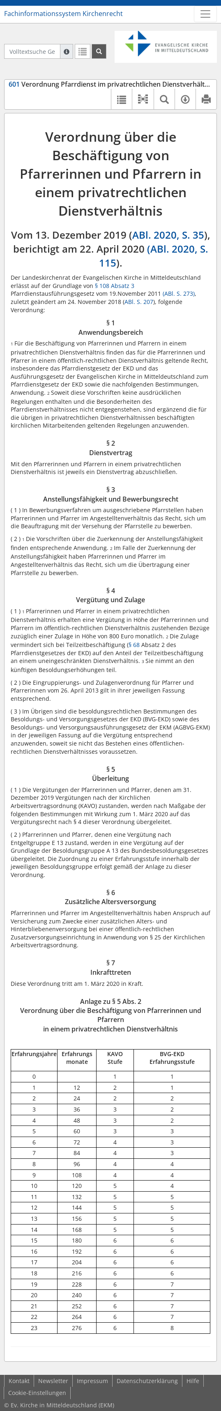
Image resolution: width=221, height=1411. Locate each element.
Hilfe (192, 1381)
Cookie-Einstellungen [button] (37, 1393)
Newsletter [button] (53, 1381)
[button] (143, 99)
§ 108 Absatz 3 (114, 286)
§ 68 (134, 645)
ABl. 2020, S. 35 (168, 235)
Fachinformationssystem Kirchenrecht (63, 13)
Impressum (92, 1381)
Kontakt (19, 1381)
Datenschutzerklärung (147, 1381)
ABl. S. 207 (138, 302)
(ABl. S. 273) (179, 293)
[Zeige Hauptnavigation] (205, 14)
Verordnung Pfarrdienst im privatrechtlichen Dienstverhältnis (111, 84)
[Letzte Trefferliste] (82, 51)
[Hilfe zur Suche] (66, 51)
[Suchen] (99, 51)
